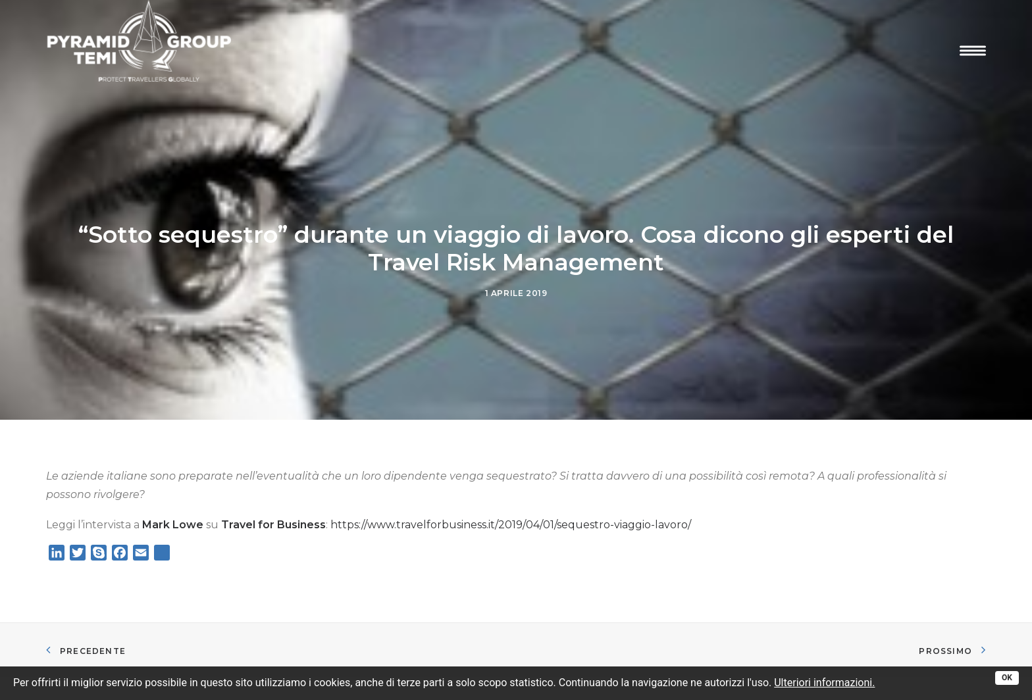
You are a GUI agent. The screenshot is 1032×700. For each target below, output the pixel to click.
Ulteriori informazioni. (824, 682)
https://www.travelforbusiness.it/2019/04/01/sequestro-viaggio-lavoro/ (510, 517)
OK (1007, 677)
